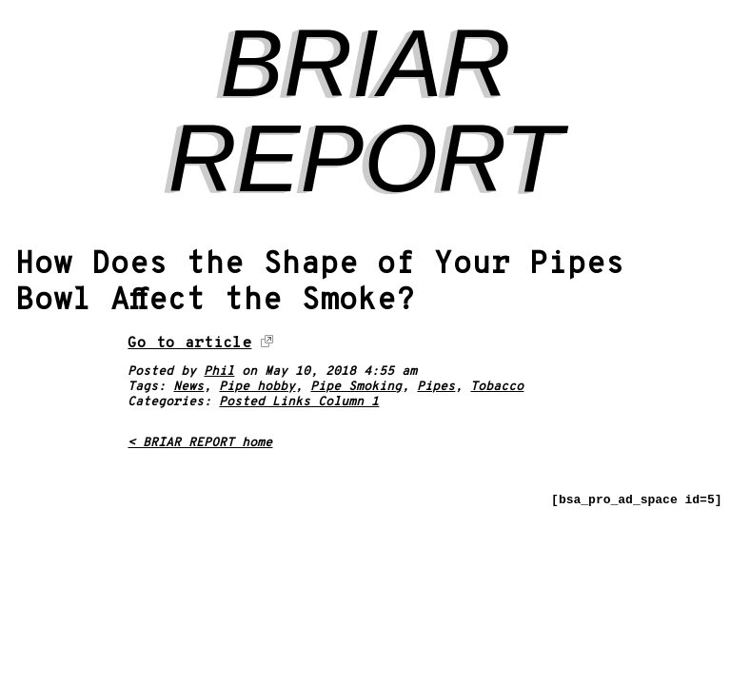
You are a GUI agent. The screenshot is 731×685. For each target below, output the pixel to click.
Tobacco (497, 387)
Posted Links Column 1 (299, 402)
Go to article (189, 343)
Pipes (436, 387)
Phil (219, 372)
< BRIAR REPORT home (200, 443)
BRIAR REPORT (365, 110)
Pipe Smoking (356, 387)
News (188, 387)
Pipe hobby (257, 387)
